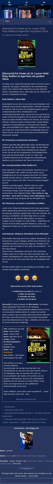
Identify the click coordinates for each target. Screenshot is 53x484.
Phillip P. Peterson (45, 461)
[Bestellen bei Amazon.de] (26, 399)
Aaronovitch (31, 461)
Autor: (6, 334)
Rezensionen (10, 407)
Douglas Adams (6, 463)
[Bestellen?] (36, 291)
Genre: (6, 337)
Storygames (41, 456)
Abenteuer (9, 410)
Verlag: (6, 339)
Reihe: (6, 331)
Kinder (16, 410)
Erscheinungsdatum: (11, 342)
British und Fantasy (29, 456)
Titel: (5, 329)
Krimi (21, 410)
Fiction (18, 456)
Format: (6, 347)
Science (9, 456)
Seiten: (6, 349)
